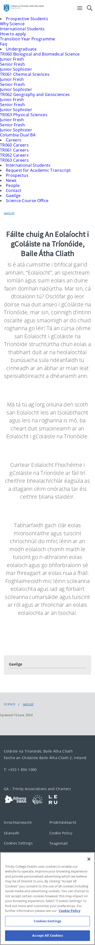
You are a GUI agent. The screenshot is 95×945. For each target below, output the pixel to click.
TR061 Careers (14, 150)
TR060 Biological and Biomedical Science (40, 54)
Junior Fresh (12, 59)
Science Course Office (27, 200)
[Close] (88, 863)
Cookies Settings (18, 843)
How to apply (13, 34)
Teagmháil (58, 843)
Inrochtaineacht (18, 822)
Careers (13, 140)
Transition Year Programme (27, 39)
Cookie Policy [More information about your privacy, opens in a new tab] (69, 915)
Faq (3, 44)
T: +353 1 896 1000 (20, 769)
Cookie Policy (60, 832)
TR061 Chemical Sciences (24, 74)
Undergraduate (21, 49)
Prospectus (17, 175)
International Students (22, 29)
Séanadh (11, 832)
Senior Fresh (12, 64)
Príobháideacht (62, 822)
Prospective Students (27, 18)
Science (9, 704)
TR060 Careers (14, 145)
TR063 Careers (14, 160)
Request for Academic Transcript (38, 170)
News (11, 180)
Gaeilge (13, 195)
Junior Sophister (16, 69)
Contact (13, 190)
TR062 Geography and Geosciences (35, 94)
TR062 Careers (14, 155)
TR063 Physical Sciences (23, 114)
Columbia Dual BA (17, 135)
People (13, 185)
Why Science (12, 24)
